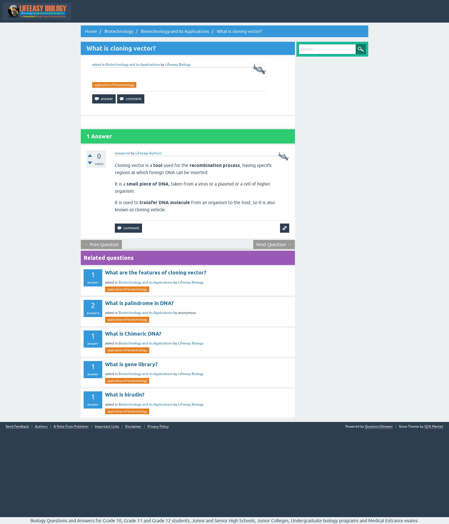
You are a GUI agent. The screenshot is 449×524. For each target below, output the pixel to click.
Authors (41, 427)
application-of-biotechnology (114, 85)
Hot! (194, 15)
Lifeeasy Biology (191, 282)
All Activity (133, 15)
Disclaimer (133, 427)
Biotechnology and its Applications (133, 65)
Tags (238, 15)
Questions (174, 15)
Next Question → (274, 244)
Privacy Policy (158, 427)
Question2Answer (379, 427)
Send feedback (17, 427)
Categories (258, 15)
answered (122, 153)
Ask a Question (284, 15)
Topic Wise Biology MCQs (97, 15)
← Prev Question (101, 244)
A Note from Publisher (71, 427)
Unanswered (215, 15)
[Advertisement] (224, 471)
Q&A (154, 15)
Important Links (107, 427)
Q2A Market (433, 427)
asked (96, 65)
